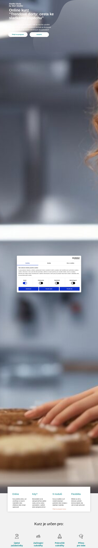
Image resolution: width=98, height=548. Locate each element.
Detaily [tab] (49, 263)
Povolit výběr (49, 288)
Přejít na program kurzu (59, 509)
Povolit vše (69, 288)
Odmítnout (28, 288)
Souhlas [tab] (27, 263)
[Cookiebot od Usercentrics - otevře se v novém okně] (73, 258)
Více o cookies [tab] (70, 263)
